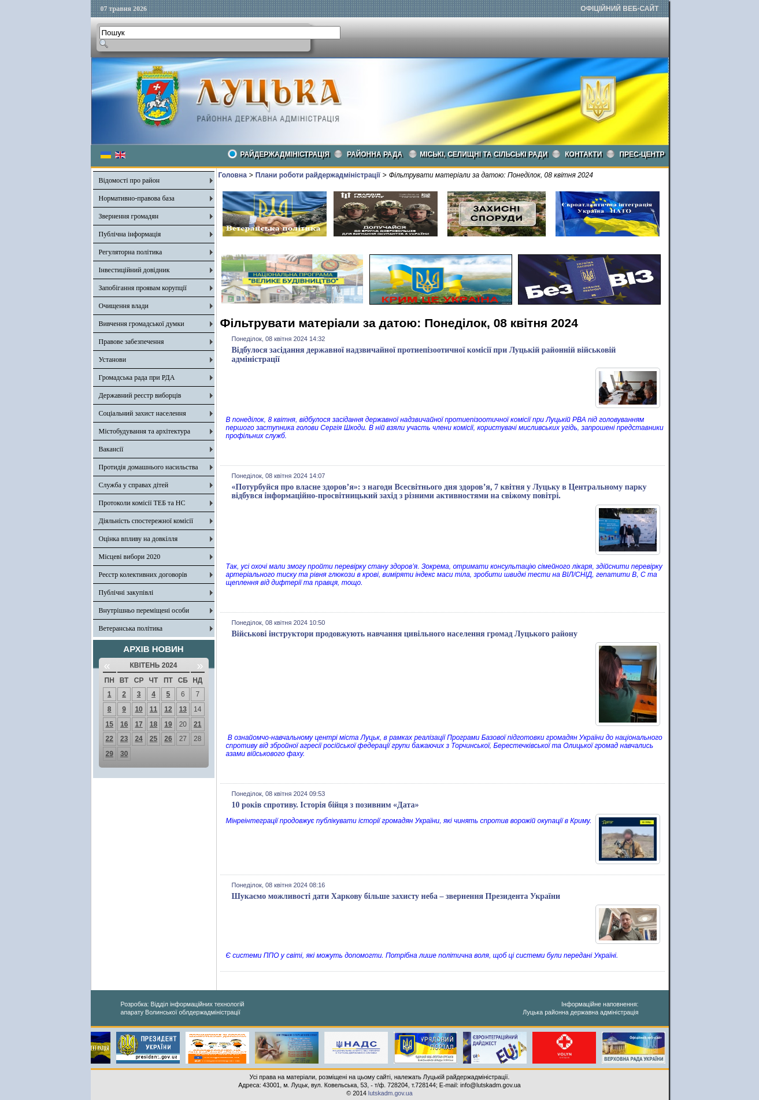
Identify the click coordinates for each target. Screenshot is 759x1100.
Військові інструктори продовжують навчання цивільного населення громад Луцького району (404, 633)
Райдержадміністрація (285, 154)
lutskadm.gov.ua (390, 1093)
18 (153, 724)
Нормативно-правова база (137, 198)
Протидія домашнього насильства (148, 467)
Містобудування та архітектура (145, 431)
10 (138, 709)
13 (183, 709)
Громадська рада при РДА (137, 377)
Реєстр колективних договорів (143, 575)
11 (153, 709)
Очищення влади (124, 306)
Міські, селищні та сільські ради (483, 154)
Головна (233, 175)
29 (109, 754)
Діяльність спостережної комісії (146, 521)
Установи (113, 359)
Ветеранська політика (131, 628)
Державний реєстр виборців (140, 395)
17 (138, 724)
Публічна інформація (130, 234)
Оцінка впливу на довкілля (138, 539)
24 (138, 739)
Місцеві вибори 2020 (130, 557)
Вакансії (111, 449)
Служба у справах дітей (134, 485)
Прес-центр (641, 154)
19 (168, 724)
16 (124, 724)
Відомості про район (129, 180)
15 (109, 724)
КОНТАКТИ (583, 154)
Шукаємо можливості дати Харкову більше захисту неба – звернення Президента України (396, 896)
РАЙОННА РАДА (374, 154)
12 (168, 709)
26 (168, 739)
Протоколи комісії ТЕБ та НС (142, 503)
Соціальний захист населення (142, 413)
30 (124, 754)
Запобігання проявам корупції (143, 288)
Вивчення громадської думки (141, 324)
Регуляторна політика (130, 252)
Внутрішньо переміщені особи (144, 610)
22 (109, 739)
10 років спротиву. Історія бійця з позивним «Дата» (325, 805)
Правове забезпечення (131, 342)
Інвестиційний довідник (134, 270)
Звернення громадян (129, 216)
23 (124, 739)
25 (153, 739)
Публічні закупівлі (126, 592)
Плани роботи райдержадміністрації (318, 175)
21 (197, 724)
